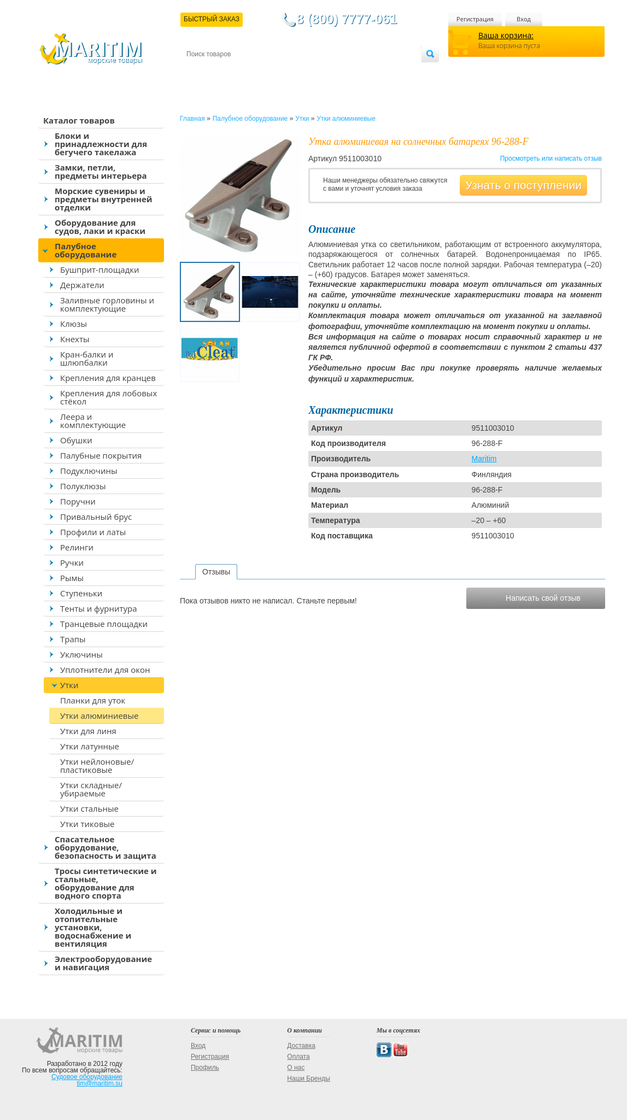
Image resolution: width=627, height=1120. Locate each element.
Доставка (240, 72)
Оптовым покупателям (386, 72)
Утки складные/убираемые (91, 789)
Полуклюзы (83, 485)
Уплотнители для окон (105, 669)
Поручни (78, 501)
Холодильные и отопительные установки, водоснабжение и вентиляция (93, 927)
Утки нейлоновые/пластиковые (97, 765)
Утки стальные (89, 808)
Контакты (198, 72)
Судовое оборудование (86, 1077)
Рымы (72, 577)
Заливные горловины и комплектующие (107, 304)
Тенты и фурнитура (98, 608)
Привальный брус (96, 516)
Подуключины (89, 470)
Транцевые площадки (104, 623)
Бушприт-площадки (99, 269)
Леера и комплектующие (93, 420)
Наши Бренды (308, 1078)
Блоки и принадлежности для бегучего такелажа (101, 143)
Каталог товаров (79, 120)
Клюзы (73, 323)
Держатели (82, 284)
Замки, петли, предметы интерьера (101, 171)
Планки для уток (92, 700)
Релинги (76, 547)
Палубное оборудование (85, 250)
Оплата (276, 72)
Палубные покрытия (101, 455)
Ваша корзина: (506, 35)
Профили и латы (93, 531)
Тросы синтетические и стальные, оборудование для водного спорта (106, 883)
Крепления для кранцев (108, 377)
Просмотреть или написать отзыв (551, 158)
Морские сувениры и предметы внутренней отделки (104, 199)
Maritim (484, 458)
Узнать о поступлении (523, 185)
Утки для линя (88, 730)
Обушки (76, 440)
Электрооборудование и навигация (103, 962)
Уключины (81, 654)
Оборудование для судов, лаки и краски (100, 226)
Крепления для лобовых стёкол (108, 397)
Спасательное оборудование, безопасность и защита (105, 847)
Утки (69, 684)
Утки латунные (89, 746)
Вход (524, 19)
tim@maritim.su (99, 1083)
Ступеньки (81, 593)
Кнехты (75, 338)
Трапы (73, 639)
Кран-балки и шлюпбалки (87, 358)
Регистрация (475, 19)
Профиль (205, 1067)
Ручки (72, 562)
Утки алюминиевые (99, 715)
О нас (295, 1067)
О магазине (317, 72)
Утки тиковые (87, 823)
